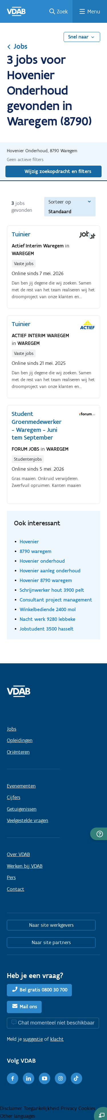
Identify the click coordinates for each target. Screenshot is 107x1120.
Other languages (17, 1116)
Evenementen (21, 786)
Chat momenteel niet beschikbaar (56, 1023)
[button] (98, 834)
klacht (57, 1039)
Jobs (17, 46)
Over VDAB (18, 854)
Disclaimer (12, 1108)
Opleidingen (20, 740)
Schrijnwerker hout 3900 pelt (52, 590)
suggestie (33, 1039)
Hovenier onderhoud (42, 561)
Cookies (86, 1108)
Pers (11, 877)
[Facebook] (12, 1078)
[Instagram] (60, 1078)
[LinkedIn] (28, 1078)
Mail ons (28, 1006)
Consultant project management (56, 600)
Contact (15, 889)
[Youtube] (44, 1078)
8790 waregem (35, 551)
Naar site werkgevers (51, 925)
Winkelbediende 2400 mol (48, 609)
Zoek (62, 11)
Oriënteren (18, 752)
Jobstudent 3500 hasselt (47, 629)
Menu (93, 11)
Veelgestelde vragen (27, 820)
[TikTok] (76, 1078)
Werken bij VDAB (25, 866)
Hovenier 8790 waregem (46, 580)
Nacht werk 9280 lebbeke (47, 619)
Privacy (69, 1108)
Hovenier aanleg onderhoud (50, 571)
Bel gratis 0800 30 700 (43, 990)
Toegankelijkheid (42, 1108)
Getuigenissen (22, 809)
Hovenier (29, 541)
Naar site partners (51, 942)
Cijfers (13, 797)
